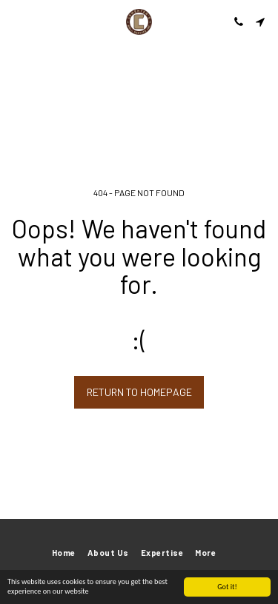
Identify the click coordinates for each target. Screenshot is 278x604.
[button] (16, 21)
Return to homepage (139, 392)
